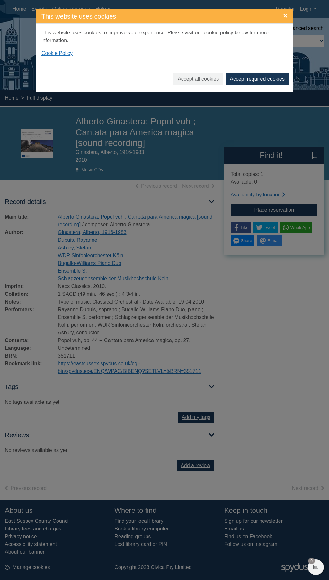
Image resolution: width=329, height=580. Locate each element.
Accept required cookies (257, 79)
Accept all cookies (198, 79)
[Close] (285, 16)
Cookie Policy (57, 53)
